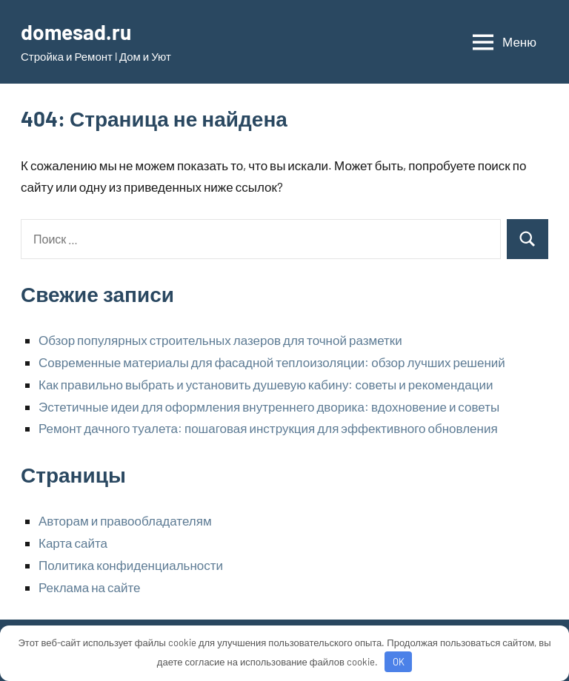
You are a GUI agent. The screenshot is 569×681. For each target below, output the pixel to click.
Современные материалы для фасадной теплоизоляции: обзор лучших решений (272, 362)
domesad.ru (76, 31)
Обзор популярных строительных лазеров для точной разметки (220, 339)
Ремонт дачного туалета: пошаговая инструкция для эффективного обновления (268, 427)
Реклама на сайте (90, 587)
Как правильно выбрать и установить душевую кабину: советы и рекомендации (266, 384)
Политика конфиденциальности (131, 564)
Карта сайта (73, 542)
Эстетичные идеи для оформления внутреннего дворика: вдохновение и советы (269, 406)
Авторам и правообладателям (125, 520)
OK (399, 662)
